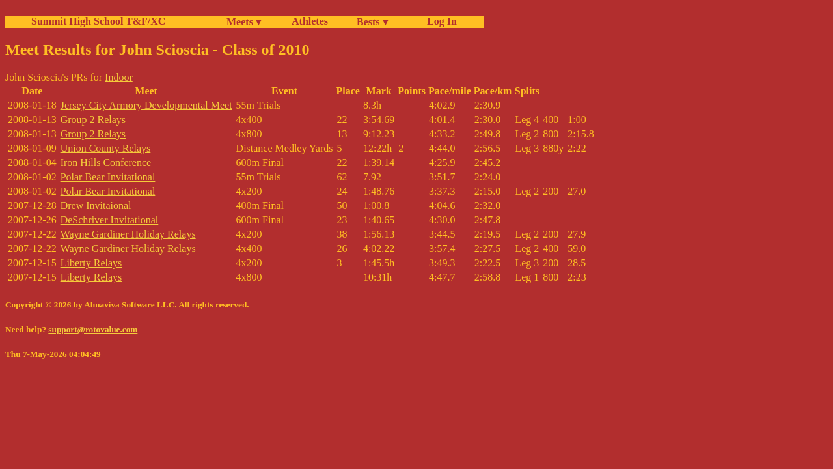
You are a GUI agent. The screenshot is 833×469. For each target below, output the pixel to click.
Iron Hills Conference (106, 162)
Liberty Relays (91, 262)
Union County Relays (106, 148)
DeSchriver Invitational (110, 219)
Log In (439, 21)
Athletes (310, 21)
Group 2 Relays (93, 119)
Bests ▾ (372, 21)
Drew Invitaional (96, 205)
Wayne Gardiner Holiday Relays (128, 234)
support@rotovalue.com (92, 329)
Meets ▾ (243, 21)
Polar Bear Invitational (108, 176)
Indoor (119, 77)
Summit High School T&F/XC (98, 21)
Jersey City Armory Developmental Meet (146, 105)
